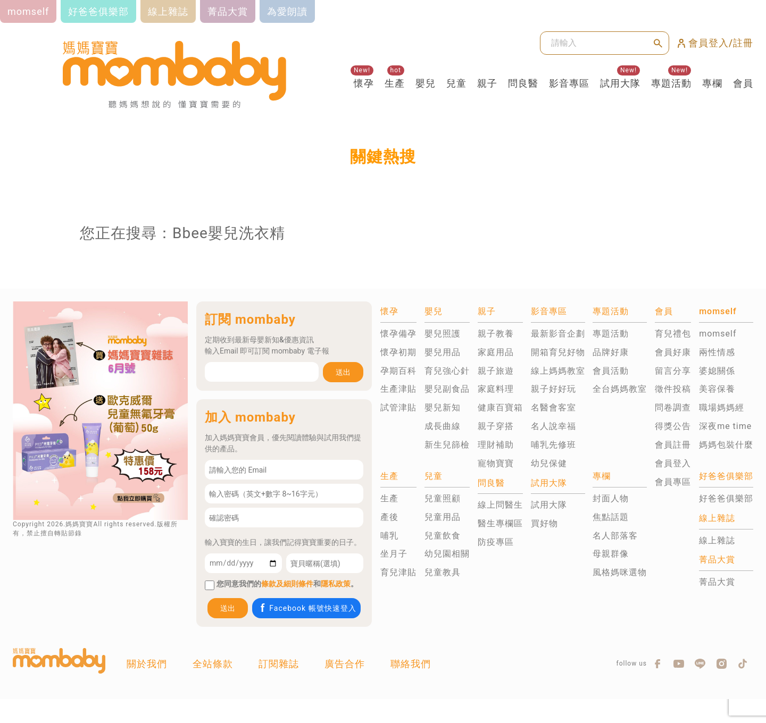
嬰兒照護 (442, 334)
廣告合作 (344, 663)
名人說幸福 (553, 426)
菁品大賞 (717, 582)
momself (717, 334)
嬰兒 (425, 83)
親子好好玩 (553, 389)
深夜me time (725, 426)
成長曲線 (442, 426)
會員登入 (673, 463)
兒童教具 (442, 572)
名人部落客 (615, 536)
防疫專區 (496, 542)
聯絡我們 (410, 663)
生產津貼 (398, 389)
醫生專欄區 (500, 523)
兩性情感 (717, 352)
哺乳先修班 (553, 445)
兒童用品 (442, 517)
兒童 (456, 83)
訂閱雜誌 (279, 663)
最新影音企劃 (558, 334)
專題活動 (671, 83)
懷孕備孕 (398, 334)
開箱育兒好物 (558, 352)
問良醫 (523, 83)
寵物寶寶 (496, 463)
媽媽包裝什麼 (726, 445)
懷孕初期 (398, 352)
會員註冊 (673, 445)
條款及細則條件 (287, 583)
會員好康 (673, 352)
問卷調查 (673, 407)
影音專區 (569, 83)
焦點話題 (611, 517)
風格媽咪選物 (620, 572)
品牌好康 (611, 352)
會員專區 (673, 482)
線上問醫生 (500, 505)
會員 (743, 83)
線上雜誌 (717, 540)
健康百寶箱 (500, 407)
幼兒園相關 (447, 554)
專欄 (712, 83)
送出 (343, 372)
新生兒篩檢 (447, 445)
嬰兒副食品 (447, 389)
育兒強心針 (447, 371)
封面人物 (611, 498)
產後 (389, 517)
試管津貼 (398, 407)
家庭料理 (496, 389)
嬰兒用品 (442, 352)
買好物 (544, 523)
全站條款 (213, 663)
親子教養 (496, 334)
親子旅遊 (496, 371)
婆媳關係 (717, 371)
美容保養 (717, 389)
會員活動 (611, 371)
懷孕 (364, 83)
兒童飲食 (442, 536)
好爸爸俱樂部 (726, 498)
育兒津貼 (398, 572)
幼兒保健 (549, 463)
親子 (487, 83)
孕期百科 (398, 371)
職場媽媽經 (721, 407)
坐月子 (393, 554)
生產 (395, 83)
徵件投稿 (673, 389)
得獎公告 (673, 426)
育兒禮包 (673, 334)
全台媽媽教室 (620, 389)
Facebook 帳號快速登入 (307, 607)
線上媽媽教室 (558, 371)
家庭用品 (496, 352)
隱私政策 (336, 583)
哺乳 (389, 536)
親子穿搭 (496, 426)
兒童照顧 (442, 498)
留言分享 (673, 371)
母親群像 (611, 554)
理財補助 (496, 445)
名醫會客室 (553, 407)
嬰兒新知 (442, 407)
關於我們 (147, 663)
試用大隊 (620, 83)
